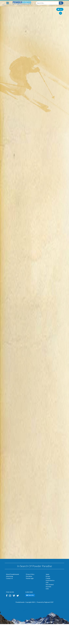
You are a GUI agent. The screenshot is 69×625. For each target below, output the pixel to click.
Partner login (30, 579)
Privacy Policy (30, 575)
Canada (48, 579)
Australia (48, 587)
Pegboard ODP (48, 603)
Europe (48, 577)
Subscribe (30, 596)
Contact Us (9, 579)
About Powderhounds (12, 575)
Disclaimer (29, 577)
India (47, 589)
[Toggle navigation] (7, 4)
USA (47, 583)
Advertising (9, 577)
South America (50, 581)
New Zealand (50, 585)
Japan (47, 575)
